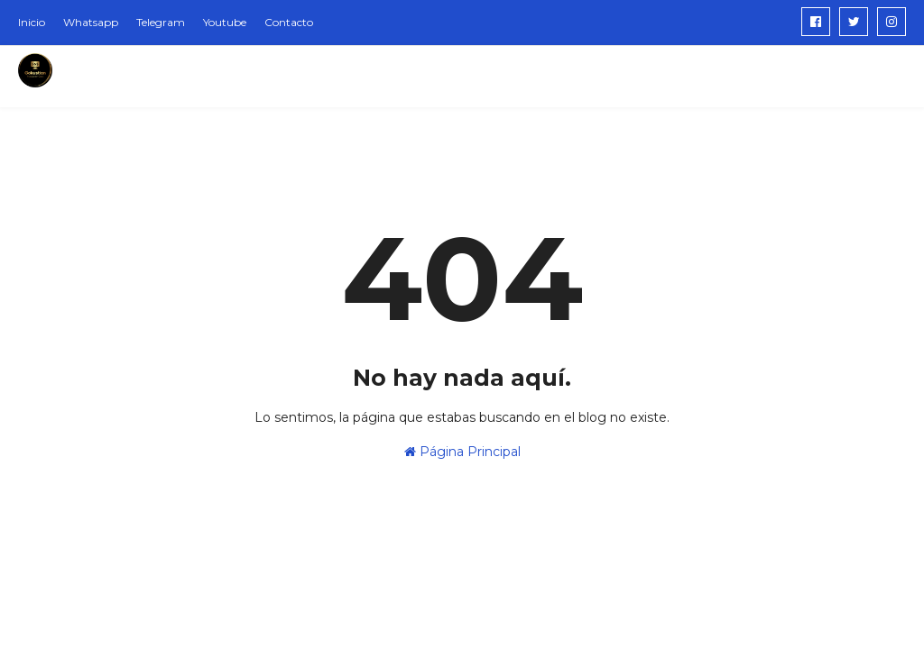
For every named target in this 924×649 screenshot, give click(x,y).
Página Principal (462, 451)
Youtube (224, 22)
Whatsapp (90, 22)
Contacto (288, 22)
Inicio (31, 22)
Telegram (160, 22)
